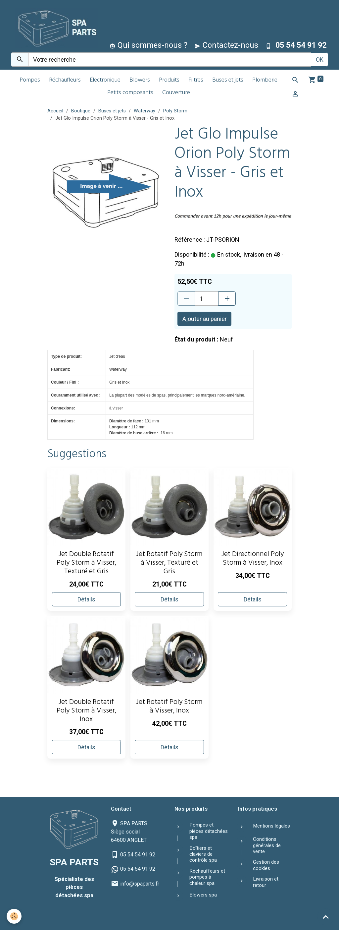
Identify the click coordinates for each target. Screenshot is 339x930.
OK (319, 59)
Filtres (195, 80)
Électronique (105, 80)
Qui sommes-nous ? (148, 45)
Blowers (139, 80)
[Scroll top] (325, 916)
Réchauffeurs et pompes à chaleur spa (207, 877)
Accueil (55, 111)
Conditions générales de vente (267, 845)
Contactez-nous (226, 45)
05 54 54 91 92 (137, 854)
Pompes (30, 80)
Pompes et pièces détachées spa (208, 831)
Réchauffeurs (65, 80)
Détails (86, 599)
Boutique (80, 111)
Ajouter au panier (204, 318)
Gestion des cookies (266, 865)
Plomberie (264, 80)
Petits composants (130, 93)
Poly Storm (175, 111)
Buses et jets (227, 80)
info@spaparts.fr (139, 884)
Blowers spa (203, 895)
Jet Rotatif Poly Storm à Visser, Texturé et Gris (169, 563)
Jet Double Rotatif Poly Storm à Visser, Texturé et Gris (86, 563)
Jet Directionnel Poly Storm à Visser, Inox (252, 559)
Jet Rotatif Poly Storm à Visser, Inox (169, 707)
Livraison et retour (265, 882)
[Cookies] (14, 916)
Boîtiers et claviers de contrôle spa (203, 854)
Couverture (176, 93)
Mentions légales (271, 826)
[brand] (55, 27)
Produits (169, 80)
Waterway (144, 111)
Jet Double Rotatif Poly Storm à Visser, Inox (86, 711)
